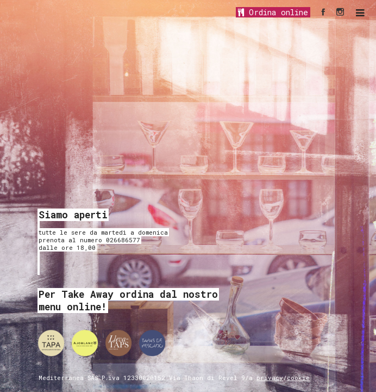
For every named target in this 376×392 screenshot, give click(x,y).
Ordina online (273, 12)
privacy (269, 377)
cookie (298, 377)
